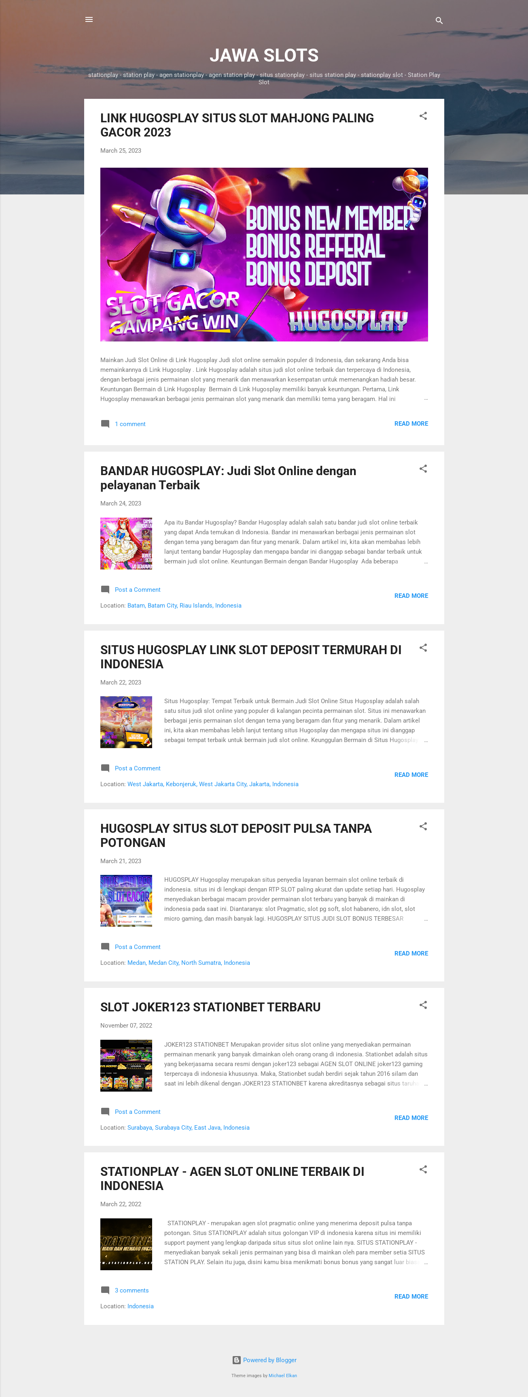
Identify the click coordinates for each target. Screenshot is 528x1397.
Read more (411, 423)
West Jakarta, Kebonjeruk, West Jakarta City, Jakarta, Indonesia (213, 784)
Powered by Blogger (264, 1360)
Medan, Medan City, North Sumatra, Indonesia (188, 962)
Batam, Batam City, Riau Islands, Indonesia (184, 605)
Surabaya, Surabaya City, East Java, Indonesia (188, 1127)
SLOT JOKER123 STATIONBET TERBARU (210, 1007)
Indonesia (140, 1306)
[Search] (439, 22)
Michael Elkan (283, 1375)
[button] (423, 117)
